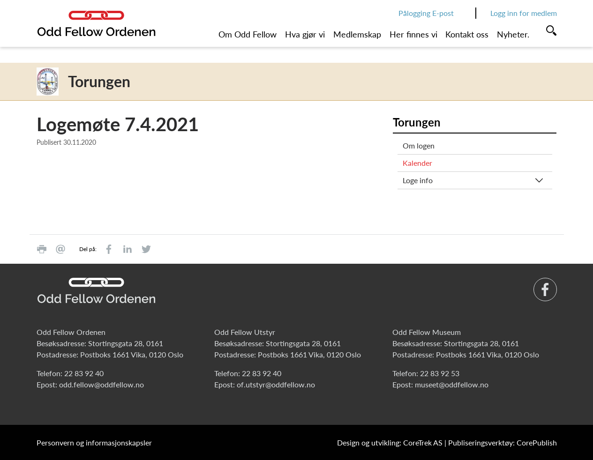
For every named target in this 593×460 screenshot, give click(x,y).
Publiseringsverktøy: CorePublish (502, 442)
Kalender (417, 162)
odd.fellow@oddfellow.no (101, 384)
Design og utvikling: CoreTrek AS (390, 442)
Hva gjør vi (305, 34)
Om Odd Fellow (247, 34)
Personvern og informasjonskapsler (94, 442)
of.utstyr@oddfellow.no (276, 384)
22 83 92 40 (84, 373)
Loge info (418, 180)
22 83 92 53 (439, 373)
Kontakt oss (466, 34)
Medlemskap (357, 34)
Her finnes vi (413, 34)
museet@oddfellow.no (451, 384)
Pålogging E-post (426, 12)
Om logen (419, 145)
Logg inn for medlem (523, 12)
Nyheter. (513, 34)
